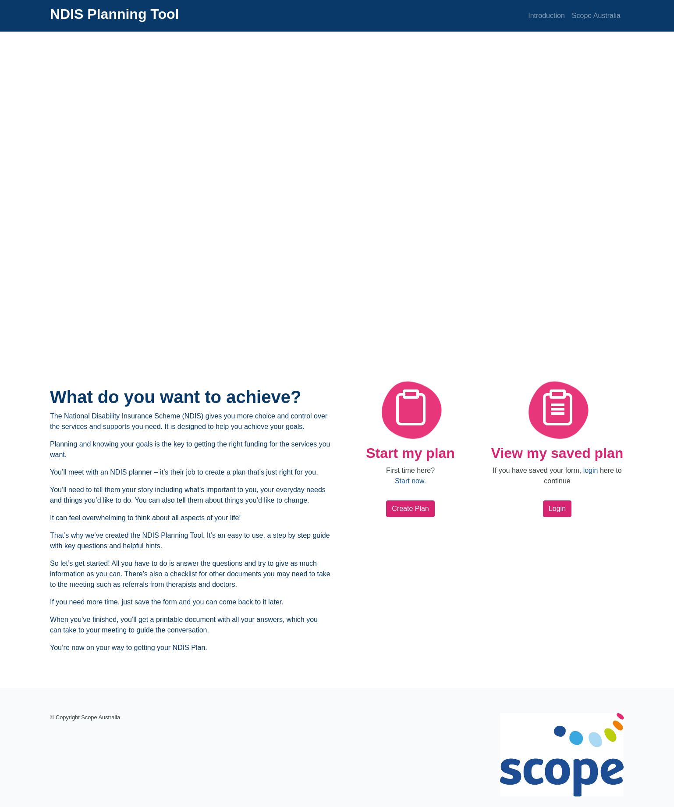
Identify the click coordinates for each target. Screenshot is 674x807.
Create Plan (410, 508)
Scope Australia (596, 15)
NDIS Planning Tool (114, 14)
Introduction (546, 15)
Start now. (410, 481)
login (590, 470)
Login (557, 508)
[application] (337, 193)
